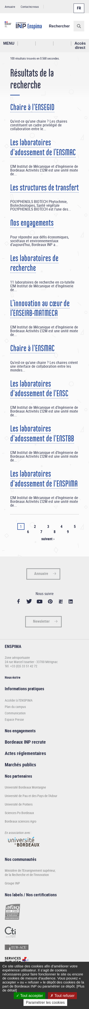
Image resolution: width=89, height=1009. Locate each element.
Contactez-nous (30, 7)
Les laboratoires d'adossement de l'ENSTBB (42, 433)
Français (79, 5)
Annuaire (10, 7)
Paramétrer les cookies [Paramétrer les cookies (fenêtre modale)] (45, 1002)
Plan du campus (15, 706)
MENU (8, 43)
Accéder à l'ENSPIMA (19, 700)
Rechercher (59, 26)
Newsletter (41, 621)
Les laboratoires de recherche (34, 263)
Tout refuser (62, 996)
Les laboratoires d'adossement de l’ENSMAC (43, 147)
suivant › (47, 538)
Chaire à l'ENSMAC (32, 348)
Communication (15, 713)
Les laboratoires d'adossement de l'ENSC (39, 388)
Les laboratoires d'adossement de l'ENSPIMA (44, 478)
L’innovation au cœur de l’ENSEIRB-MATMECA (40, 308)
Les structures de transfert (44, 187)
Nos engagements (32, 223)
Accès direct (80, 45)
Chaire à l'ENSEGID (32, 107)
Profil (44, 43)
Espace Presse (14, 719)
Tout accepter (29, 996)
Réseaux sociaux (62, 43)
